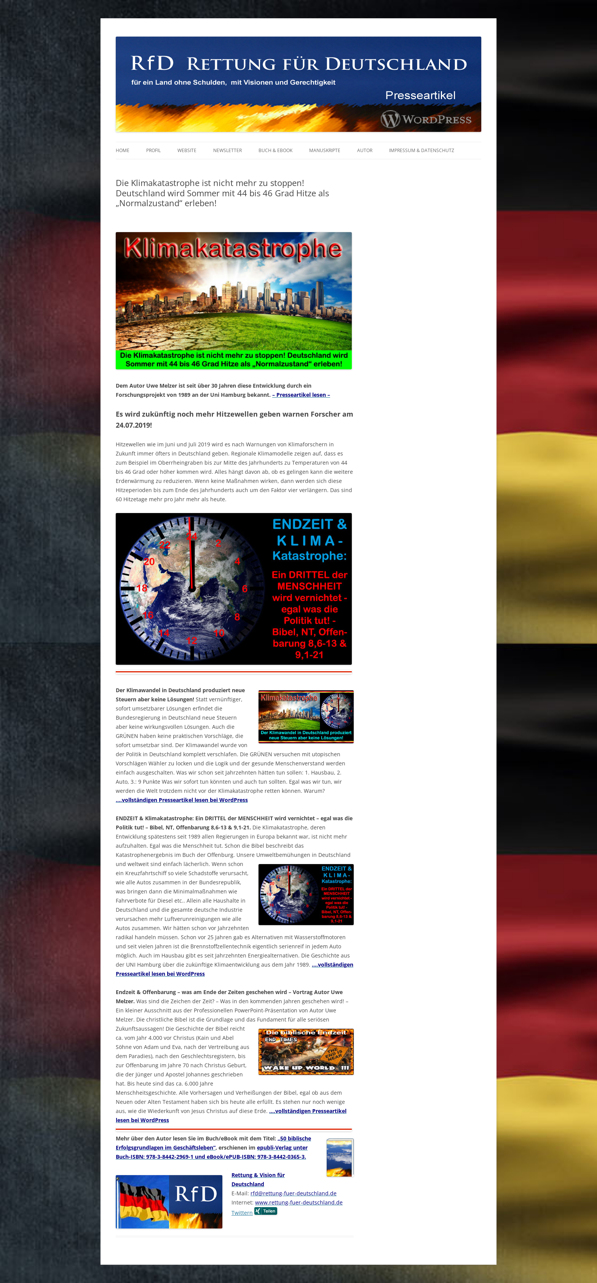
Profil (153, 150)
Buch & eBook (275, 150)
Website (186, 150)
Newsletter (227, 150)
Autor (364, 150)
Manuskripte (324, 150)
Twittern (242, 1212)
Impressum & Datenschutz (421, 150)
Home (122, 150)
